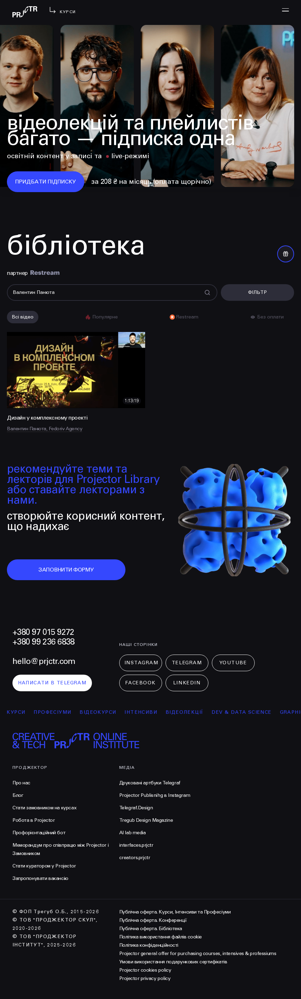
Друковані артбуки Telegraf (149, 783)
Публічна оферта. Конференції (153, 920)
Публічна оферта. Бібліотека (150, 929)
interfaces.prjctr (136, 845)
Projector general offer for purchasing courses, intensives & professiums (197, 953)
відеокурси (102, 712)
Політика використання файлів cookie (160, 937)
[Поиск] (112, 292)
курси (20, 712)
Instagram (141, 663)
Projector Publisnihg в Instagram (154, 795)
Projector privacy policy (144, 978)
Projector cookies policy (145, 970)
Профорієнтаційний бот (38, 833)
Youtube (233, 663)
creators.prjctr (134, 858)
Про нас (21, 783)
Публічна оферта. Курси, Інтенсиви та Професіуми (175, 912)
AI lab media (132, 833)
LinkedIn (186, 683)
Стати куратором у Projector (44, 866)
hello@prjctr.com (43, 661)
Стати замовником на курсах (44, 808)
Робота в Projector (33, 820)
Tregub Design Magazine (146, 820)
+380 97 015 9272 (43, 632)
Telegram (187, 663)
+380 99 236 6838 (43, 642)
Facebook (140, 683)
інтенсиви (145, 712)
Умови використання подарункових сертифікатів (173, 962)
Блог (17, 795)
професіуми (57, 712)
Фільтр (257, 292)
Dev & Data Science (246, 712)
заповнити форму (66, 569)
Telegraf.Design (136, 808)
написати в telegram (52, 683)
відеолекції (188, 712)
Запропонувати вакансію (40, 878)
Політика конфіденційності (148, 945)
